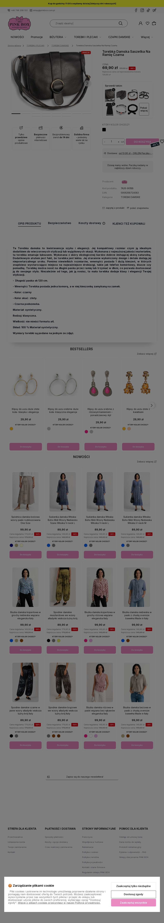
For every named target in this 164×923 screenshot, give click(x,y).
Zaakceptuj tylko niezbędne (133, 886)
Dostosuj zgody (133, 894)
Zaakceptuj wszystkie (133, 902)
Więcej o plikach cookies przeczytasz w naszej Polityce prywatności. (59, 902)
